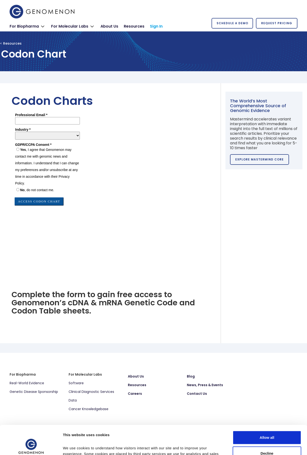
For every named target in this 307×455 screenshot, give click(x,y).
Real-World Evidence (27, 383)
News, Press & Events (205, 385)
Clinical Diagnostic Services (91, 391)
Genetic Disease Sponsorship (34, 391)
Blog (191, 376)
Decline (266, 426)
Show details (74, 445)
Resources (137, 385)
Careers (135, 393)
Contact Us (197, 393)
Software (76, 383)
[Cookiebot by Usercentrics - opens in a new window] (31, 445)
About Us (136, 376)
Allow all (267, 410)
